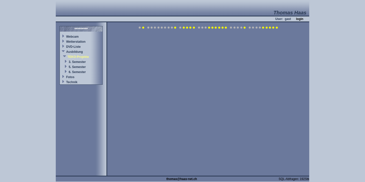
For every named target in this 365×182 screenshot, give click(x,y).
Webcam (72, 36)
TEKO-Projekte (78, 57)
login (299, 19)
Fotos (70, 77)
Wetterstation (75, 41)
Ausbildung (74, 52)
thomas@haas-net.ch (181, 179)
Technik (71, 82)
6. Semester (77, 72)
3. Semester (77, 62)
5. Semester (77, 67)
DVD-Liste (73, 47)
